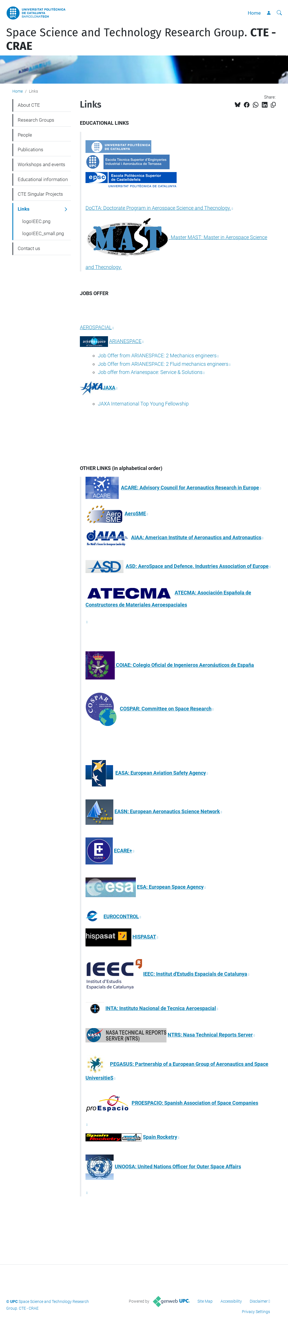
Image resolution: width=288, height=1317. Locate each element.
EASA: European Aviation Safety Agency (160, 773)
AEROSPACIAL (96, 327)
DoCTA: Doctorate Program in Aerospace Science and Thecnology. (158, 208)
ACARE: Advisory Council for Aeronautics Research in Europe (190, 488)
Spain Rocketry (160, 1137)
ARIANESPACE (125, 341)
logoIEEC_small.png (43, 233)
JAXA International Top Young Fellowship (143, 404)
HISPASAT (144, 937)
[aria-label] (279, 13)
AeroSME (135, 513)
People (25, 135)
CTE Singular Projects (40, 194)
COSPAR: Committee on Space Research (166, 709)
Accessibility (231, 1301)
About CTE (29, 105)
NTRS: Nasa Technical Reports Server (210, 1035)
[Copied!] (273, 105)
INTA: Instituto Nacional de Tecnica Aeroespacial (160, 1008)
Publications (30, 149)
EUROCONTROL (121, 916)
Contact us (29, 248)
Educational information (43, 179)
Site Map (205, 1301)
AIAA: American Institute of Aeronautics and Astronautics (196, 537)
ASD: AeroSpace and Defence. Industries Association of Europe (197, 566)
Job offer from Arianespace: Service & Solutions (150, 372)
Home (254, 13)
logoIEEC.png (36, 221)
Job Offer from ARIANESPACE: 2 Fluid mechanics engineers (163, 364)
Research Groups (36, 120)
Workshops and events (41, 164)
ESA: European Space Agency (170, 887)
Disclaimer (259, 1301)
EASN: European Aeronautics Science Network (167, 811)
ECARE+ (123, 851)
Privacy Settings (256, 1311)
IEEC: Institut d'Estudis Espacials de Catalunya (195, 974)
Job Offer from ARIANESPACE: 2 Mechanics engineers (157, 355)
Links (24, 209)
